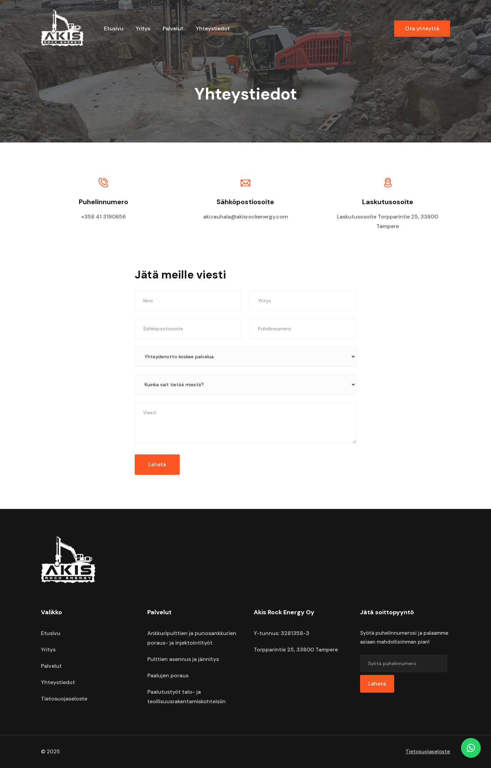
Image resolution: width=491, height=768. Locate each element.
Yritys (143, 28)
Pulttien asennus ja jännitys (183, 659)
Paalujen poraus (168, 675)
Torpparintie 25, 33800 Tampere (296, 649)
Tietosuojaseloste (64, 698)
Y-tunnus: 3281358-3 (281, 633)
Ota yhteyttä (422, 28)
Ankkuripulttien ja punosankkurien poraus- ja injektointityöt (191, 638)
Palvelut (173, 28)
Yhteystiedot (213, 28)
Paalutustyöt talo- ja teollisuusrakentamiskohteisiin (186, 696)
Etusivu (113, 28)
